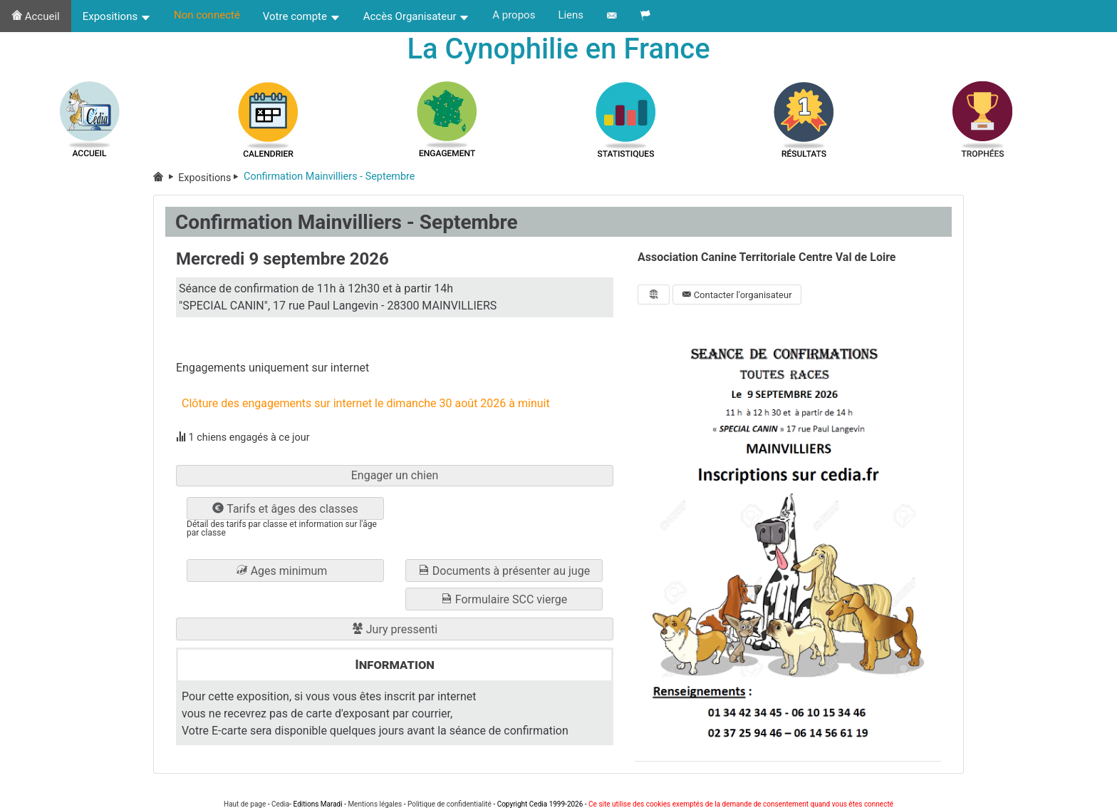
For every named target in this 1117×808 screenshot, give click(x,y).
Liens (570, 15)
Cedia (280, 804)
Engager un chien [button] (395, 475)
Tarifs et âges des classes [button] (285, 509)
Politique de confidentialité (449, 804)
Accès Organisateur (416, 16)
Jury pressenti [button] (394, 629)
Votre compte (302, 16)
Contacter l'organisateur (736, 295)
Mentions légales (375, 804)
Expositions (117, 16)
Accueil (35, 16)
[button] (285, 570)
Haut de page (245, 804)
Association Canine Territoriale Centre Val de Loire (767, 257)
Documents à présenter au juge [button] (504, 571)
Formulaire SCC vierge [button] (504, 599)
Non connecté (207, 15)
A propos (513, 15)
